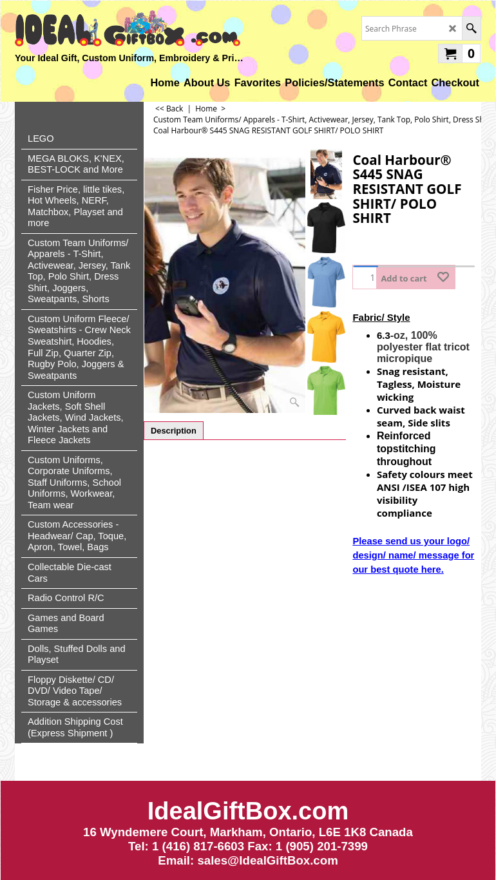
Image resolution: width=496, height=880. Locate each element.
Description (173, 430)
